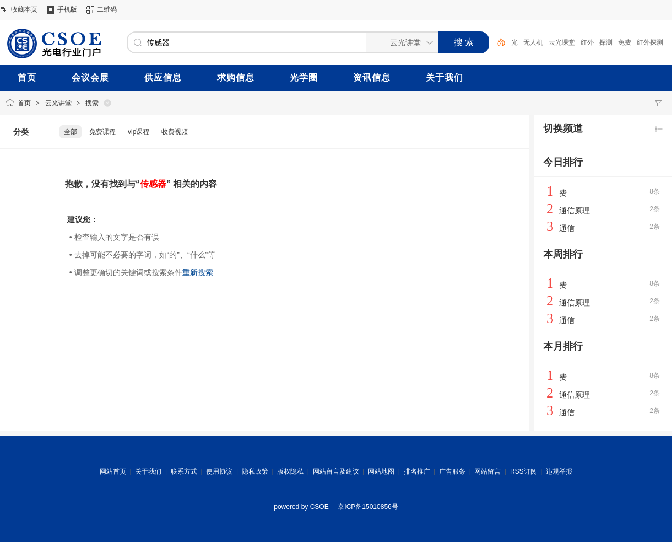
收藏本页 (24, 9)
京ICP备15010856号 (368, 507)
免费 (624, 42)
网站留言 (487, 471)
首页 (24, 103)
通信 (567, 228)
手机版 (67, 9)
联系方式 (184, 471)
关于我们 (148, 471)
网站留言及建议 (336, 471)
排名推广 (417, 471)
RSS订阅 (523, 471)
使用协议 (219, 471)
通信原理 (574, 210)
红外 (587, 42)
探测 (606, 42)
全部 (70, 132)
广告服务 (452, 471)
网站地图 (381, 471)
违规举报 (559, 471)
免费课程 (102, 132)
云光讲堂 (58, 103)
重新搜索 (197, 272)
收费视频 (174, 132)
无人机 (533, 42)
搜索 (92, 103)
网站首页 (113, 471)
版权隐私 (290, 471)
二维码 (107, 9)
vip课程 (138, 132)
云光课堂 (562, 42)
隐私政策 (255, 471)
